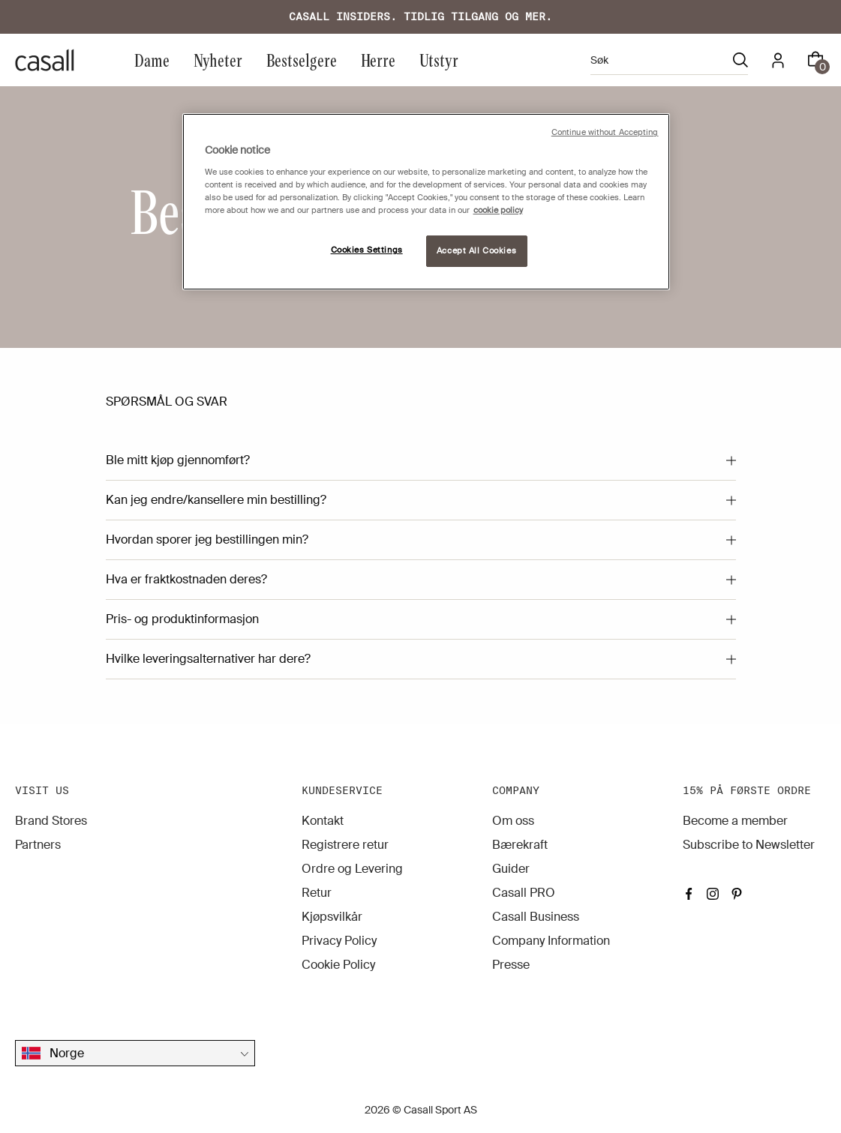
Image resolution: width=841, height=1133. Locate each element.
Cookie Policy (338, 965)
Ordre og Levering (352, 869)
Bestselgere (301, 59)
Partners (38, 845)
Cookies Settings (367, 250)
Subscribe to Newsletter (749, 845)
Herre (378, 59)
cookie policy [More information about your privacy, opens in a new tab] (498, 210)
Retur (317, 893)
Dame (152, 59)
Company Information (551, 941)
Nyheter (218, 59)
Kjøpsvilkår (332, 917)
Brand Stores (51, 821)
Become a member (735, 821)
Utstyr (438, 59)
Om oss (513, 821)
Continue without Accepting (605, 132)
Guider (511, 869)
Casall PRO (523, 893)
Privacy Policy (339, 941)
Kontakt (323, 821)
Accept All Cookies (476, 250)
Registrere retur (345, 845)
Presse (511, 965)
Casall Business (535, 917)
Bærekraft (520, 845)
